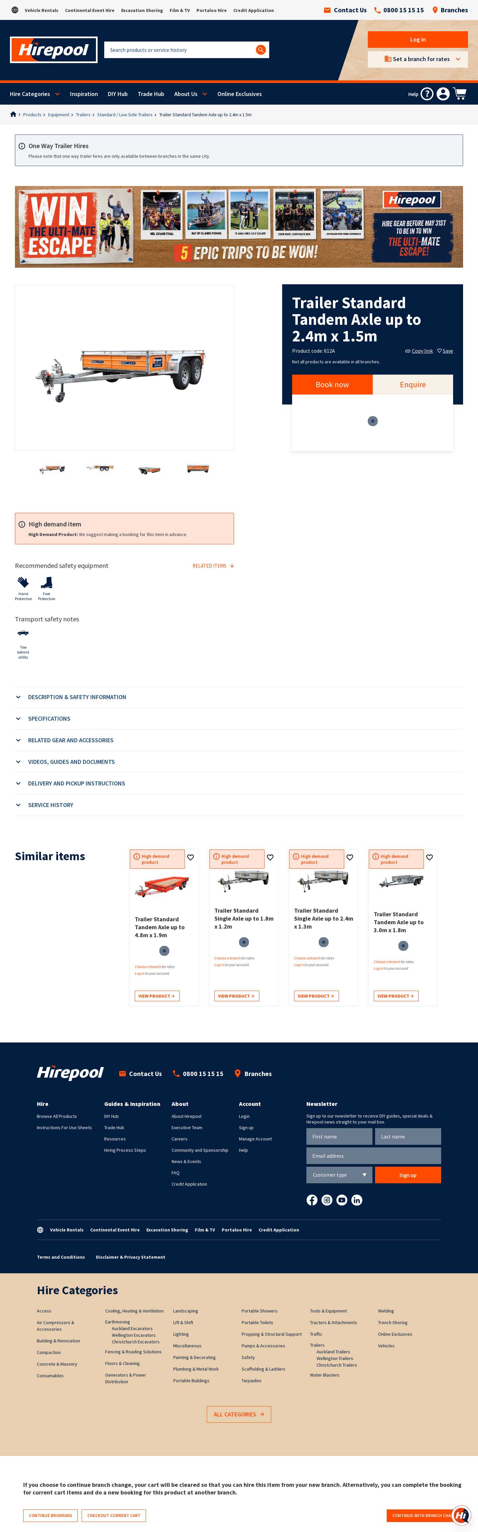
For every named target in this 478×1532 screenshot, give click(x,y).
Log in (418, 39)
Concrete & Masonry (57, 1364)
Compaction (49, 1352)
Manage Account (255, 1139)
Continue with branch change (425, 1515)
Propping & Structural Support (272, 1334)
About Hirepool (186, 1116)
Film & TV (180, 10)
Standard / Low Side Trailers (125, 115)
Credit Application (253, 10)
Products (32, 115)
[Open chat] (461, 1515)
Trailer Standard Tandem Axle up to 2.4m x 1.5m (205, 115)
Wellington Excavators (134, 1335)
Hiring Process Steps (125, 1150)
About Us (186, 94)
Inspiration (84, 94)
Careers (180, 1139)
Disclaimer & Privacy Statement (130, 1257)
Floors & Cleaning (122, 1363)
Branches (450, 10)
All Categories (239, 1414)
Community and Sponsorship (200, 1150)
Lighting (181, 1334)
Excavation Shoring (142, 10)
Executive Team (187, 1127)
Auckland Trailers (333, 1352)
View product (156, 996)
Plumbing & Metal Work (196, 1369)
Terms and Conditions (61, 1257)
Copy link (419, 350)
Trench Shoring (393, 1322)
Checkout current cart (113, 1515)
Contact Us (345, 10)
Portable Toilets (257, 1322)
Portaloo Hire (212, 10)
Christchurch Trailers (337, 1365)
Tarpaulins (252, 1381)
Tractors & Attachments (333, 1322)
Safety (248, 1357)
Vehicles (386, 1346)
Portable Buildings (191, 1381)
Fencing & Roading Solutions (133, 1352)
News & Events (186, 1161)
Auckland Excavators (132, 1328)
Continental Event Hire (90, 10)
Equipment (58, 115)
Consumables (50, 1376)
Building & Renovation (58, 1341)
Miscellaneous (187, 1346)
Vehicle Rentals (41, 10)
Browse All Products (57, 1116)
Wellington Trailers (335, 1358)
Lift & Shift (183, 1322)
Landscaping (185, 1311)
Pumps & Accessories (263, 1346)
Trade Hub (151, 94)
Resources (115, 1139)
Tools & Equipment (328, 1311)
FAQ (176, 1173)
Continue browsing (50, 1515)
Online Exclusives (239, 94)
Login (244, 1116)
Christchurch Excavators (136, 1342)
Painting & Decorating (194, 1357)
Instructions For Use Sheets (64, 1127)
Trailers (83, 115)
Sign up (246, 1127)
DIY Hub (118, 94)
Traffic (316, 1334)
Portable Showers (260, 1311)
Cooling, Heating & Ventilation (134, 1311)
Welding (386, 1311)
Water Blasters (325, 1375)
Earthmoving (117, 1322)
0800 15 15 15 (399, 10)
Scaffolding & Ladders (263, 1369)
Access (44, 1311)
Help (243, 1150)
